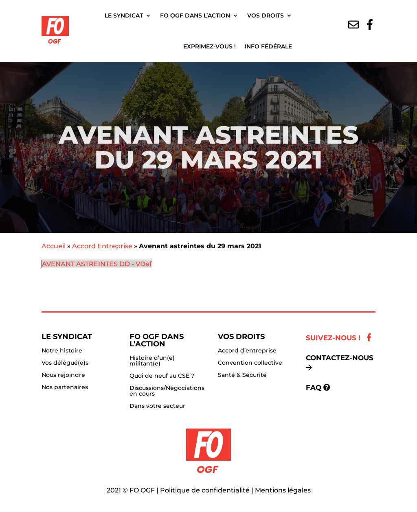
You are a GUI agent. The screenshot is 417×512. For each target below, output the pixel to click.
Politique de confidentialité (205, 490)
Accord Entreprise (102, 246)
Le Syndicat (124, 15)
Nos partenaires (65, 387)
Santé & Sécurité (242, 375)
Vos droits (265, 15)
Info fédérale (268, 46)
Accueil (54, 246)
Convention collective (250, 363)
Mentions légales (283, 490)
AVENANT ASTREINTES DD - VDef (97, 264)
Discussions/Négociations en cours (166, 391)
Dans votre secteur (157, 406)
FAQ (313, 387)
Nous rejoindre (63, 375)
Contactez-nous (339, 358)
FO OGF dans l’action (195, 15)
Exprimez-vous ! (209, 46)
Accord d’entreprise (247, 351)
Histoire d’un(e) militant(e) (152, 361)
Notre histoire (62, 351)
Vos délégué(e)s (65, 363)
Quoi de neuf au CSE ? (161, 376)
